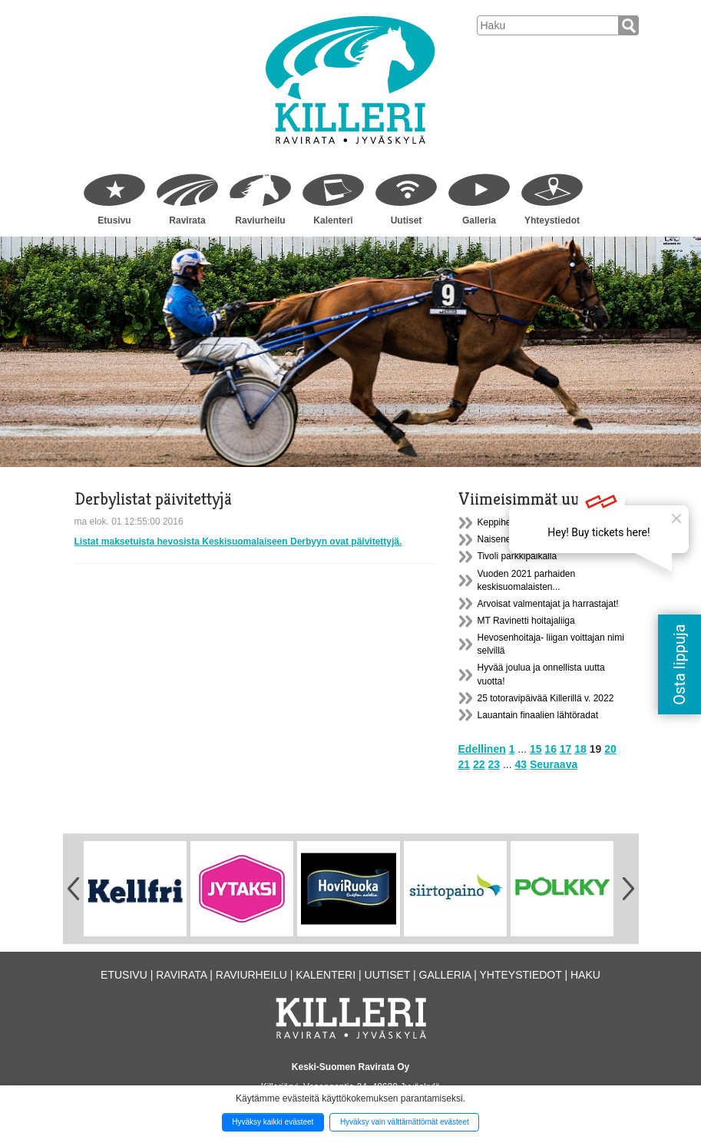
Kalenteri (332, 220)
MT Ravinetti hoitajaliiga (526, 620)
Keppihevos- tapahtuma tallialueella (550, 522)
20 (610, 749)
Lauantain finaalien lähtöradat (538, 715)
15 (536, 749)
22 (479, 764)
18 (580, 749)
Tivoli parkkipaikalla (517, 556)
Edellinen (482, 749)
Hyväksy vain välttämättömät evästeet (404, 1122)
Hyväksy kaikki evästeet (272, 1122)
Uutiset (406, 220)
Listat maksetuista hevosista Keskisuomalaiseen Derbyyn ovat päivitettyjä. (238, 541)
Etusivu (114, 220)
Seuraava (553, 764)
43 (520, 764)
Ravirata (187, 220)
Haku (585, 975)
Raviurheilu (260, 220)
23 (494, 764)
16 (550, 749)
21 (464, 764)
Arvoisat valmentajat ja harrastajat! (548, 603)
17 (566, 749)
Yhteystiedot (552, 220)
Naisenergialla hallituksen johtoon (546, 539)
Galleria (479, 220)
